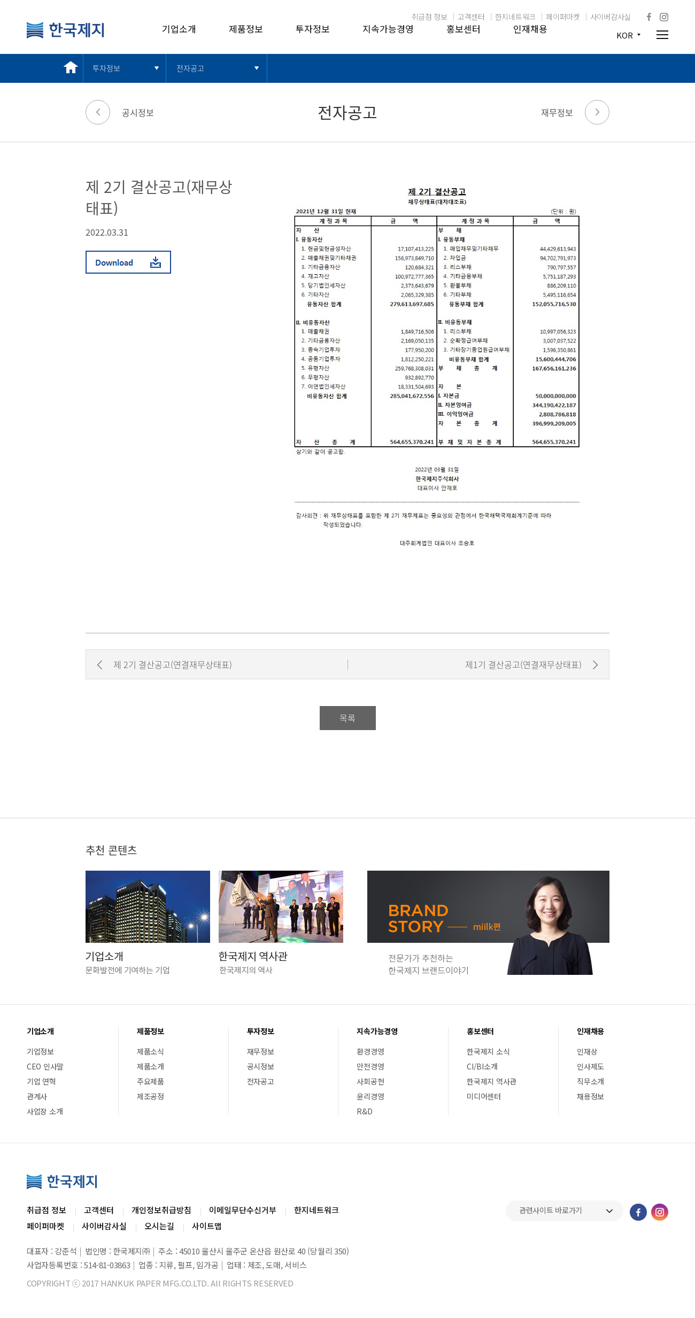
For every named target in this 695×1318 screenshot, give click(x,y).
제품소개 (150, 1066)
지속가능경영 (388, 28)
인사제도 (590, 1066)
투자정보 (313, 28)
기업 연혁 (41, 1081)
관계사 (37, 1096)
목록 (347, 717)
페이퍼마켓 (563, 16)
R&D (364, 1111)
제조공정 (150, 1096)
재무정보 (557, 112)
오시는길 (159, 1225)
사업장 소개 (45, 1111)
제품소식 (150, 1051)
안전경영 (370, 1066)
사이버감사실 (610, 16)
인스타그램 (664, 17)
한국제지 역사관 (491, 1081)
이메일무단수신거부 (242, 1209)
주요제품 (150, 1081)
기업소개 (179, 28)
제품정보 (246, 28)
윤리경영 (370, 1096)
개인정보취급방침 (161, 1209)
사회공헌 (370, 1081)
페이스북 (649, 16)
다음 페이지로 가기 (597, 112)
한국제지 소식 (488, 1051)
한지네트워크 (515, 16)
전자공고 (190, 68)
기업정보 (40, 1051)
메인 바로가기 (68, 68)
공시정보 (138, 112)
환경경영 (370, 1051)
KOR (624, 35)
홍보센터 (463, 28)
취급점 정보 (429, 16)
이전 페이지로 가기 (98, 112)
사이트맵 (207, 1225)
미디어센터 (484, 1096)
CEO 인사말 (45, 1066)
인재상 (587, 1051)
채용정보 (590, 1096)
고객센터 (471, 16)
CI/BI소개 (482, 1066)
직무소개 (590, 1081)
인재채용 (530, 28)
